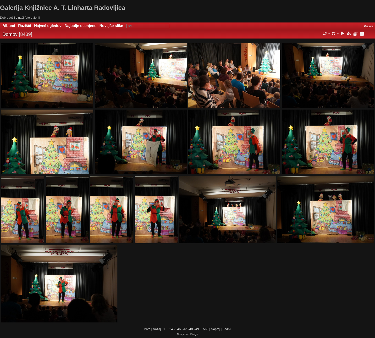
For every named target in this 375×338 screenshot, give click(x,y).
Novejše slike (111, 26)
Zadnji (227, 329)
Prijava (369, 26)
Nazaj (157, 329)
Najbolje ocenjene (80, 26)
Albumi (8, 26)
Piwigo (194, 334)
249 (196, 329)
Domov (9, 34)
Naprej (215, 329)
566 (205, 329)
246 (178, 329)
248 (190, 329)
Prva (147, 329)
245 (172, 329)
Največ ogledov (47, 26)
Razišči (24, 26)
